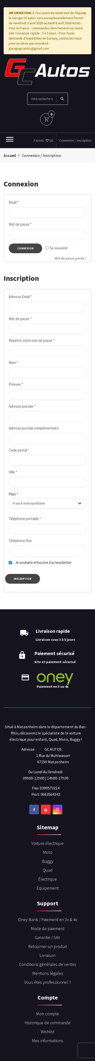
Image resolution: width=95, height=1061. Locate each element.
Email (14, 202)
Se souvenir (56, 248)
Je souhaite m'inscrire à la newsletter (43, 562)
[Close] (84, 13)
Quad (48, 870)
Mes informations (47, 1040)
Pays (13, 494)
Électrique (47, 879)
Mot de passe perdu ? (70, 258)
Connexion (25, 248)
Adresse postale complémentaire (34, 428)
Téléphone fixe (20, 540)
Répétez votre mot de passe (31, 340)
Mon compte (47, 1013)
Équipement (48, 888)
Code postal (19, 450)
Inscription (22, 578)
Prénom (16, 384)
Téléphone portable (25, 518)
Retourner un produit (47, 946)
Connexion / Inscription (75, 140)
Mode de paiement (48, 928)
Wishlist (48, 1031)
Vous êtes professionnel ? (47, 982)
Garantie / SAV (47, 937)
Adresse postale (22, 406)
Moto (47, 852)
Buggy (47, 861)
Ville (13, 472)
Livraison (47, 955)
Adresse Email (20, 296)
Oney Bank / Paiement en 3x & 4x (47, 919)
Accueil (10, 155)
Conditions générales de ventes (47, 964)
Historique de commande (47, 1022)
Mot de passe (20, 224)
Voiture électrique (47, 843)
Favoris (43, 140)
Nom (13, 362)
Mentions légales (47, 973)
